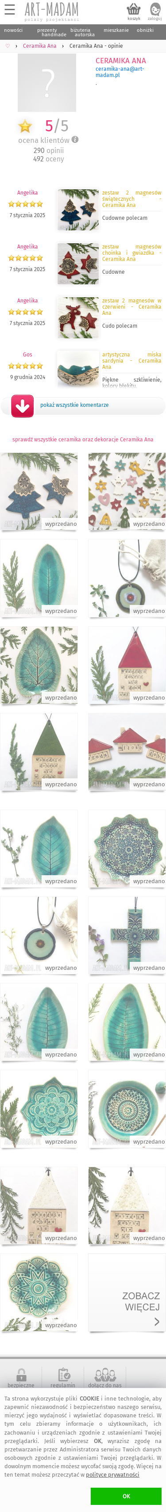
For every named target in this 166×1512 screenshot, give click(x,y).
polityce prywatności (112, 1474)
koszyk (133, 18)
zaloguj (155, 18)
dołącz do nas (105, 1385)
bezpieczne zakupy (21, 1388)
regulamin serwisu (62, 1388)
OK (126, 1496)
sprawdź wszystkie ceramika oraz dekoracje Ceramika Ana (83, 439)
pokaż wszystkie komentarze (74, 405)
